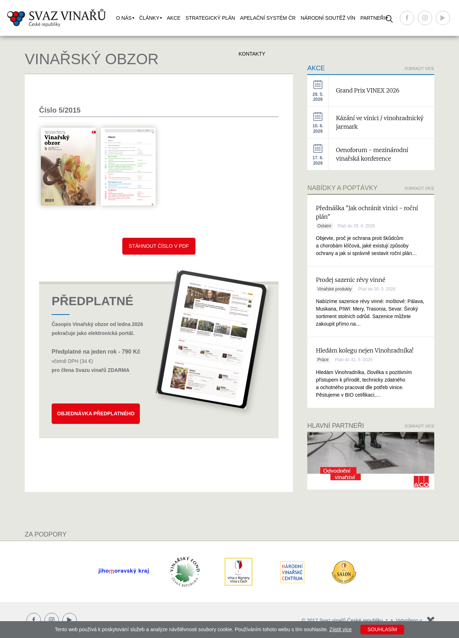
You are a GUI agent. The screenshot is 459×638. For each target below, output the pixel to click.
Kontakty (251, 54)
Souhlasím (382, 629)
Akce (173, 18)
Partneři (372, 18)
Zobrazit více (419, 188)
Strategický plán (210, 18)
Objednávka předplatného (95, 413)
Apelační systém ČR (268, 18)
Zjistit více (341, 629)
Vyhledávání (389, 19)
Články (149, 18)
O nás (124, 18)
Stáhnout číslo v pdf (159, 246)
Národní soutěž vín (328, 18)
